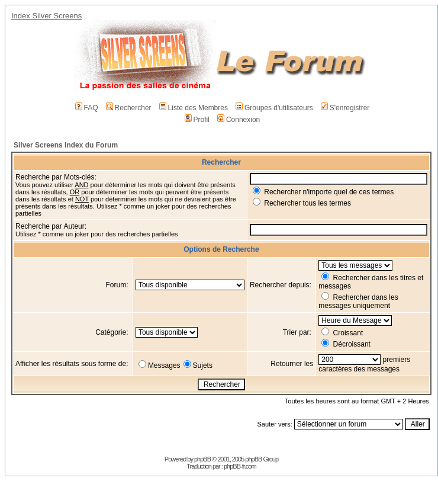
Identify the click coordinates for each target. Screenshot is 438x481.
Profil (197, 120)
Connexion (238, 120)
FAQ (86, 108)
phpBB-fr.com (240, 466)
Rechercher (129, 108)
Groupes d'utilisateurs (274, 108)
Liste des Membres (193, 108)
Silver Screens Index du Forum (66, 145)
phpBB (202, 459)
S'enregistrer (345, 108)
